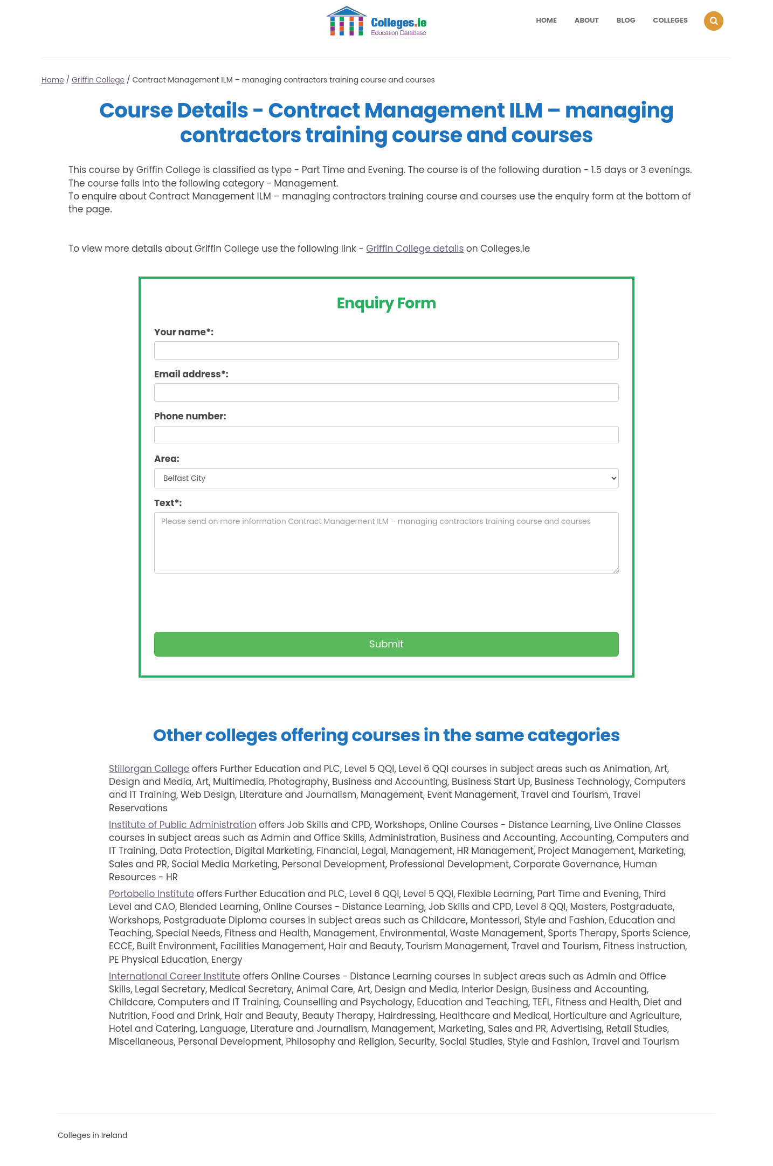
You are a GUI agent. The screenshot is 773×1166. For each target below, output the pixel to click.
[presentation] (236, 603)
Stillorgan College (149, 768)
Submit (386, 644)
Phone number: (190, 416)
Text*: (168, 502)
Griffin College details (415, 248)
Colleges (670, 20)
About (587, 20)
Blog (626, 20)
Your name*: (183, 332)
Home (546, 20)
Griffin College (98, 79)
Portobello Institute (151, 893)
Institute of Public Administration (183, 824)
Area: (167, 458)
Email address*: (191, 374)
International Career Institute (174, 976)
